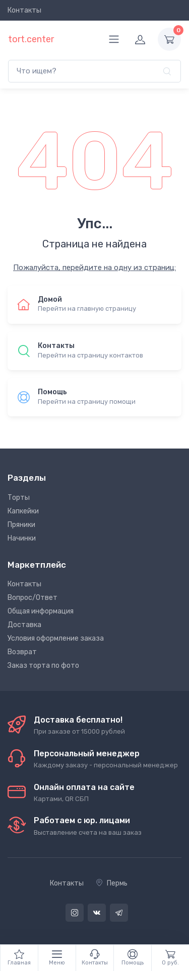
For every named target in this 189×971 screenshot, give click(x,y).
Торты (19, 497)
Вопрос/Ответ (32, 597)
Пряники (21, 524)
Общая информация (41, 611)
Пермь (112, 883)
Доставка (24, 625)
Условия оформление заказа (56, 638)
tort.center (31, 39)
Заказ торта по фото (43, 665)
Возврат (22, 652)
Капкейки (23, 511)
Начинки (22, 538)
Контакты (24, 10)
